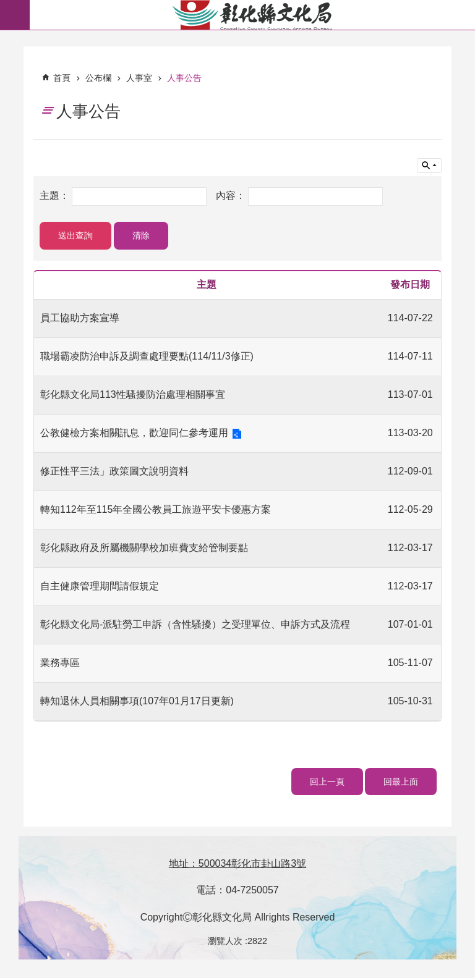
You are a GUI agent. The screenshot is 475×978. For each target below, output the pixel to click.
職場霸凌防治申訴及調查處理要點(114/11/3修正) (147, 356)
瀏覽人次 (225, 941)
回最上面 (400, 781)
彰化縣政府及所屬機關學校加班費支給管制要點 (144, 547)
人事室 (139, 78)
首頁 (62, 78)
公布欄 (98, 78)
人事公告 (184, 78)
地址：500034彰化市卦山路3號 (237, 863)
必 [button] (15, 15)
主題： (56, 196)
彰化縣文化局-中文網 (252, 15)
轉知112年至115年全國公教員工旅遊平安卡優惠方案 (155, 509)
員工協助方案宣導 (79, 318)
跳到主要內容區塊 (6, 6)
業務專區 (60, 662)
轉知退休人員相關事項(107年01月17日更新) (137, 701)
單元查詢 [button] (429, 165)
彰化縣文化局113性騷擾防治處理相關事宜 (132, 394)
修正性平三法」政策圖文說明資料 (114, 471)
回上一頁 (327, 781)
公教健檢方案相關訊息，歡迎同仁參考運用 (134, 433)
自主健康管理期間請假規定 (99, 586)
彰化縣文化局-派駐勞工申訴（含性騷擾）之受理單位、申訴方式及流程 (195, 624)
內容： (232, 196)
